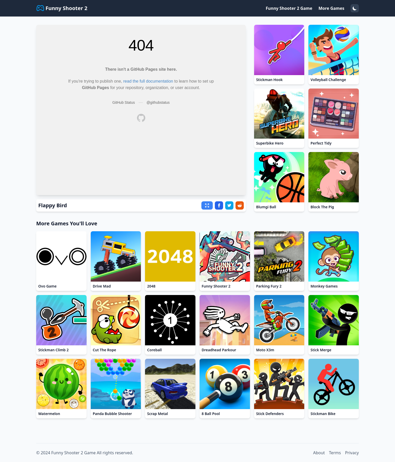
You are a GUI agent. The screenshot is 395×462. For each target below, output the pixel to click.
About (319, 453)
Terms (335, 453)
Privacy (352, 453)
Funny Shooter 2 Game (289, 8)
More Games (331, 8)
